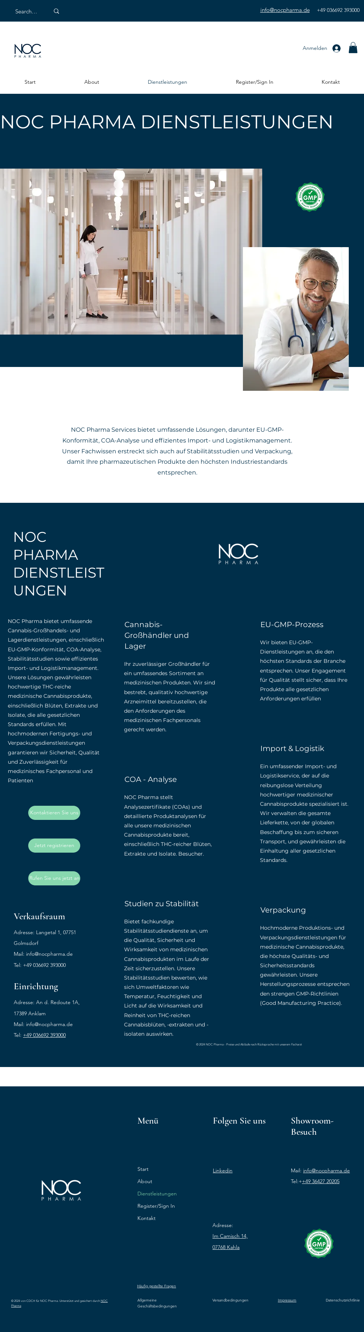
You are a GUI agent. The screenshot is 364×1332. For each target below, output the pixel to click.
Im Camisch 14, (230, 1236)
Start (143, 1169)
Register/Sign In (156, 1205)
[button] (353, 47)
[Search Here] (26, 11)
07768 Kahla (226, 1247)
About (144, 1181)
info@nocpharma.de (49, 954)
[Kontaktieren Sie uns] (54, 812)
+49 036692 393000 (44, 1035)
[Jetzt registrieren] (54, 845)
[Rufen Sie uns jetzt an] (54, 878)
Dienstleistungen (157, 1193)
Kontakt (146, 1218)
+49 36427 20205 (320, 1181)
